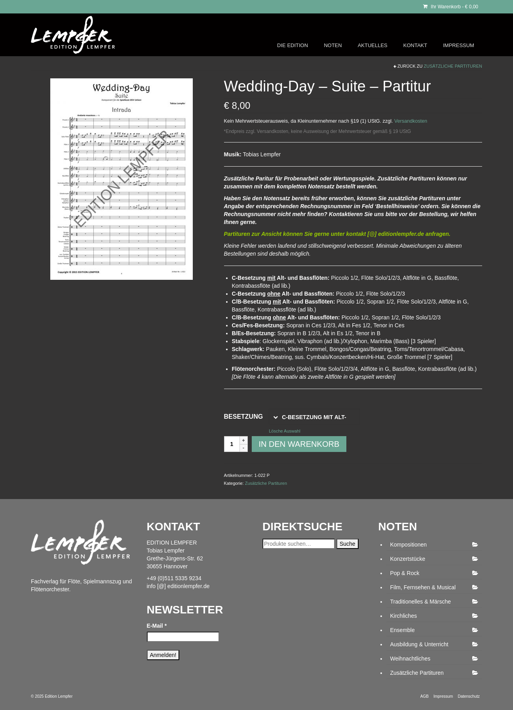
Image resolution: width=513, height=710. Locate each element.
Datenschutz (469, 696)
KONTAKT (415, 45)
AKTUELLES (373, 45)
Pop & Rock (405, 573)
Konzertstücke (408, 559)
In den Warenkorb (299, 444)
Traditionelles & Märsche (420, 601)
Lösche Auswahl (284, 431)
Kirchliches (403, 616)
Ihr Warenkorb (450, 6)
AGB (424, 696)
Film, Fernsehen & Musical (423, 587)
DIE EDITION (292, 45)
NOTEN (333, 45)
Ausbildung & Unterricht (419, 644)
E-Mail (157, 626)
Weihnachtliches (410, 658)
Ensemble (402, 630)
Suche (347, 544)
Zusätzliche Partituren (453, 66)
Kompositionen (408, 544)
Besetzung (243, 416)
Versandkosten (410, 121)
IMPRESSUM (458, 45)
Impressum (443, 696)
